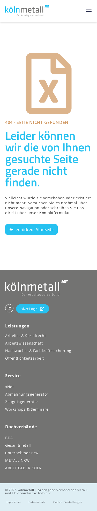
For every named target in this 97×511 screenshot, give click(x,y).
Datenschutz (37, 502)
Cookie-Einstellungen (67, 502)
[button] (88, 9)
